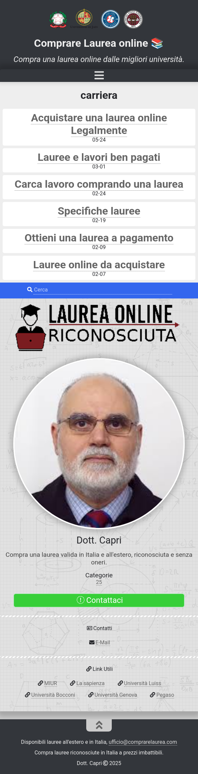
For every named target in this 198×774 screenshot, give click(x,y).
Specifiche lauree (99, 211)
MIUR (50, 683)
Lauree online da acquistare (99, 264)
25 (99, 582)
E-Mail (103, 642)
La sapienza (90, 683)
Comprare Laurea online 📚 (99, 43)
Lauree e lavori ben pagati (98, 157)
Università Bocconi (53, 695)
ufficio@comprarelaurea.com (143, 742)
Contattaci (100, 600)
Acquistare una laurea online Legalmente (99, 124)
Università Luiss (142, 683)
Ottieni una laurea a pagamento (99, 237)
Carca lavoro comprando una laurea (99, 184)
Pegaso (165, 695)
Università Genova (116, 695)
